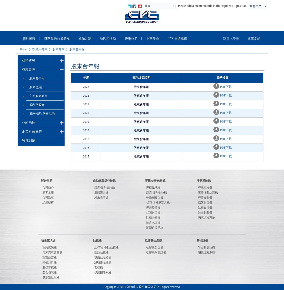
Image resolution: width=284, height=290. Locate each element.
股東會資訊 (36, 87)
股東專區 (28, 69)
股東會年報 (36, 78)
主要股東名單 (38, 96)
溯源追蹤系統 (206, 217)
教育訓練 (28, 140)
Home (23, 49)
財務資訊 (28, 60)
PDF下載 (226, 86)
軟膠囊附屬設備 (156, 252)
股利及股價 (36, 104)
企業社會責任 (32, 131)
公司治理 (28, 123)
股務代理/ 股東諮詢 (42, 113)
